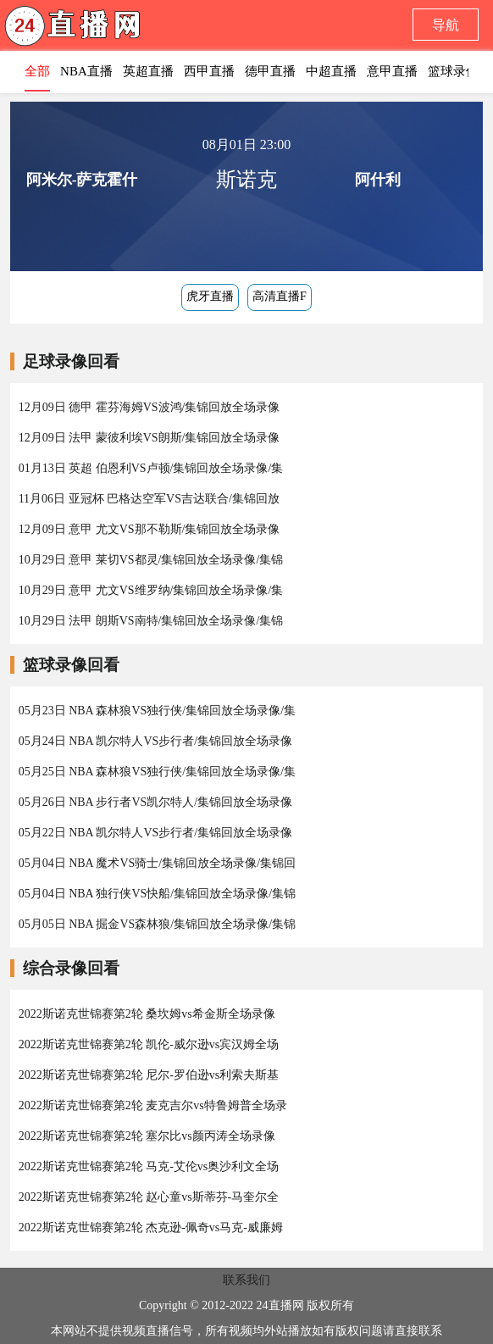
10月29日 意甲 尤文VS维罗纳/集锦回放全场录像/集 (151, 590)
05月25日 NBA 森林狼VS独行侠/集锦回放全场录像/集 (157, 771)
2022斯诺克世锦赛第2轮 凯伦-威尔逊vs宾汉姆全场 (149, 1044)
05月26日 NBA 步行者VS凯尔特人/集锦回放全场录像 (156, 802)
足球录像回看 (71, 361)
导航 (445, 25)
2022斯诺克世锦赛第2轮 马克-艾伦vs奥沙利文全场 (149, 1166)
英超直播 (148, 71)
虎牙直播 (210, 296)
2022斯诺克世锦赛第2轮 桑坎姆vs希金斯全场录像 (147, 1014)
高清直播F (279, 296)
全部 (37, 71)
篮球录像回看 (71, 665)
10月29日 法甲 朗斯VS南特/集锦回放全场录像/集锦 (151, 620)
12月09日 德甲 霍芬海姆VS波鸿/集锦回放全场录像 (149, 407)
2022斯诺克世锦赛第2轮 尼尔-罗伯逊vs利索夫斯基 (149, 1075)
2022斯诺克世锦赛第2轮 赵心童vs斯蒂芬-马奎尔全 (149, 1197)
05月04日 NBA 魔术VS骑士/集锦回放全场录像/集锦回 (157, 863)
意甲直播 (392, 71)
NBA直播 (86, 71)
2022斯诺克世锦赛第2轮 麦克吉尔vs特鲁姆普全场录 (153, 1105)
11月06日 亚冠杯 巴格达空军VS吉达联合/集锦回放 (149, 498)
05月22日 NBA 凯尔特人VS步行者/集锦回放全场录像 (156, 832)
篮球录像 (453, 71)
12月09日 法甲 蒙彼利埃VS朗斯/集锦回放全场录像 (149, 437)
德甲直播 (270, 71)
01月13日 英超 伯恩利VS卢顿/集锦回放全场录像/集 (151, 468)
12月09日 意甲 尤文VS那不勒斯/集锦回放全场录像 (149, 529)
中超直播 (331, 71)
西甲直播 (209, 71)
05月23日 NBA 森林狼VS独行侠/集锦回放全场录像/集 (157, 710)
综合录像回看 (71, 968)
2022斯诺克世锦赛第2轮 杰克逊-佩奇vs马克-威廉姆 (151, 1227)
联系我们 (246, 1280)
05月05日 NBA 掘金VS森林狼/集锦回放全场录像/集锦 (157, 924)
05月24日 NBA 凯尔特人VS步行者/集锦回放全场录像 (156, 741)
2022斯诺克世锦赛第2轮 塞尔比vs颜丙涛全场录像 (147, 1136)
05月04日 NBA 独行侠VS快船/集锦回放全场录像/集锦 (157, 893)
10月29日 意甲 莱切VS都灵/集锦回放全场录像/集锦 (151, 559)
